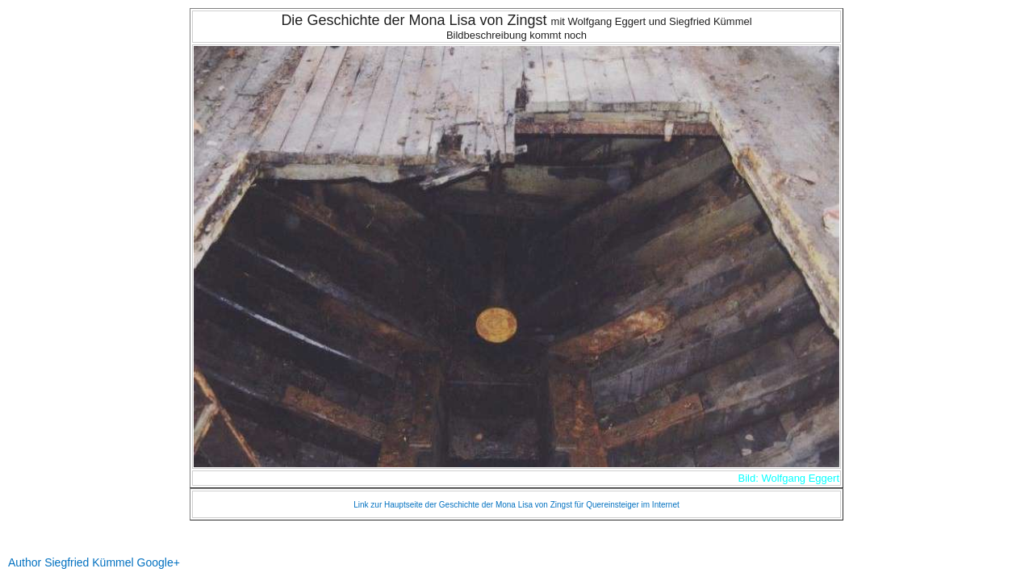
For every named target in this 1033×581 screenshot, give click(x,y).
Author (24, 562)
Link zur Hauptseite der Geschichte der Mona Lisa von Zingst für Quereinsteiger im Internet (516, 504)
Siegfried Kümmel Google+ (112, 562)
